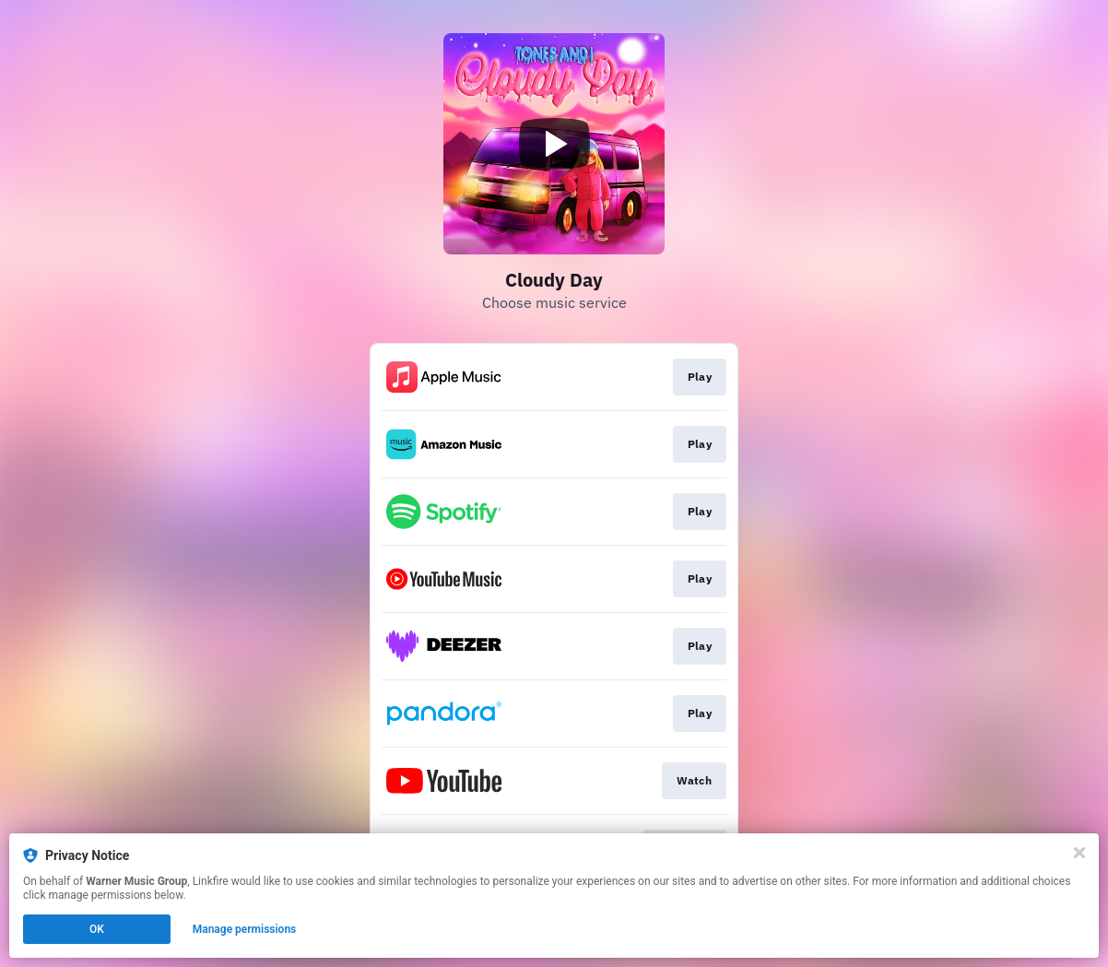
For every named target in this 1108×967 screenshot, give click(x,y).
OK (96, 929)
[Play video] (554, 144)
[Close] (1079, 852)
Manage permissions (245, 929)
